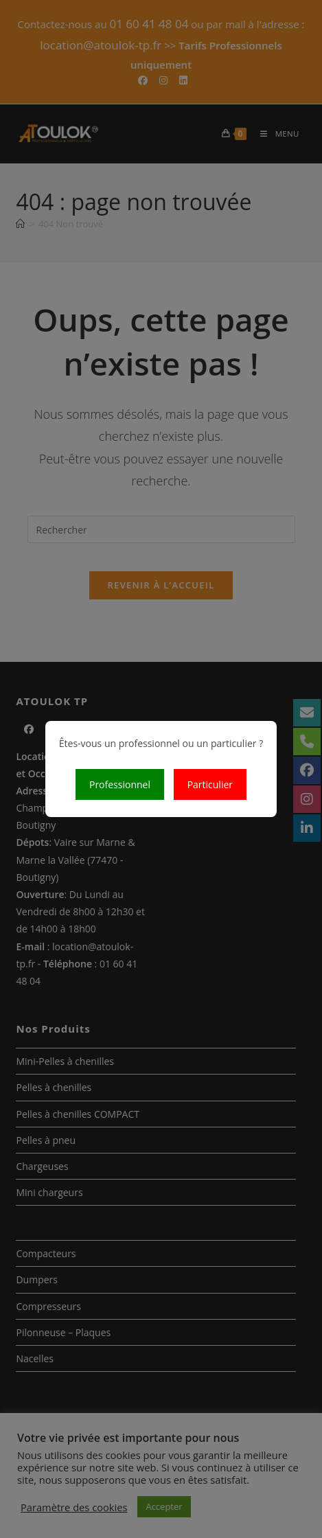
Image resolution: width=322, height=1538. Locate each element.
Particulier (210, 784)
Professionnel (119, 784)
